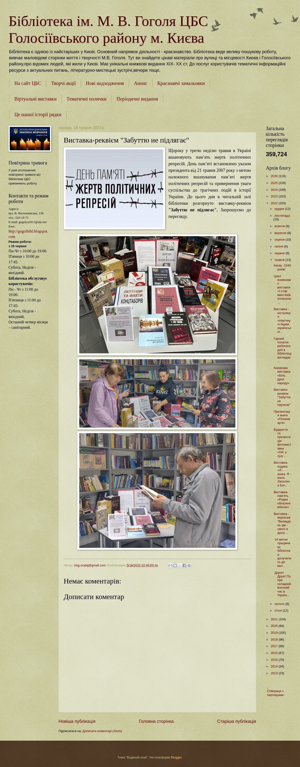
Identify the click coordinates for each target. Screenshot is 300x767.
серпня (279, 239)
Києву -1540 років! (282, 267)
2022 (275, 203)
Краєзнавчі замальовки (181, 83)
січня (278, 610)
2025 (275, 183)
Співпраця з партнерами (275, 693)
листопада (282, 215)
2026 (275, 176)
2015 (275, 660)
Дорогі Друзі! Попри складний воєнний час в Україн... (282, 584)
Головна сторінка (156, 721)
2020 (275, 626)
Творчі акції (63, 83)
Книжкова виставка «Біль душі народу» (282, 375)
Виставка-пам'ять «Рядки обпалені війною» (282, 499)
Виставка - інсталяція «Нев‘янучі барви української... (282, 320)
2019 (275, 632)
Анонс (140, 83)
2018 (275, 639)
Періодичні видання (137, 99)
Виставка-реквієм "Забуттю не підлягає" (282, 397)
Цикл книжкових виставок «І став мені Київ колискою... (282, 289)
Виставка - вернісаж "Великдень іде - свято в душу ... (282, 523)
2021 (275, 619)
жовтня (280, 226)
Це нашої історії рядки (37, 114)
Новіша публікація (77, 721)
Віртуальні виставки (35, 99)
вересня (280, 233)
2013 (275, 673)
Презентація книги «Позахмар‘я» (282, 417)
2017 (275, 646)
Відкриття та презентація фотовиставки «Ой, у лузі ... (282, 443)
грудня (279, 209)
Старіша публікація (236, 721)
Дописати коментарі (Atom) (102, 731)
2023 (275, 196)
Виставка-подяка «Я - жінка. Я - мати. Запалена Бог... (282, 474)
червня (280, 253)
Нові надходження (105, 83)
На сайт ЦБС (27, 83)
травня (279, 260)
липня (279, 246)
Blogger (176, 757)
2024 (275, 190)
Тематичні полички (87, 99)
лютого (279, 604)
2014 (275, 666)
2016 (275, 653)
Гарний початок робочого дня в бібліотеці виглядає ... (282, 350)
